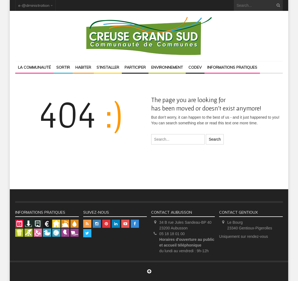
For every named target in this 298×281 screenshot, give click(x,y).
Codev (195, 67)
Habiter (83, 67)
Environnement (167, 67)
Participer (135, 67)
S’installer (108, 67)
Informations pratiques (232, 67)
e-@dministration (33, 5)
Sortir (63, 67)
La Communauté (34, 67)
